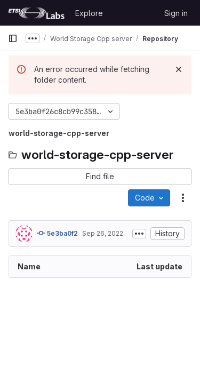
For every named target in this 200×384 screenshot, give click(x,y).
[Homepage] (36, 12)
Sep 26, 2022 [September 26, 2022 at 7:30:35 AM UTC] (102, 233)
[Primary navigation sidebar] (12, 38)
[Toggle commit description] (139, 233)
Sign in (176, 13)
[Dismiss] (178, 69)
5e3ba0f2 (57, 233)
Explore (89, 13)
